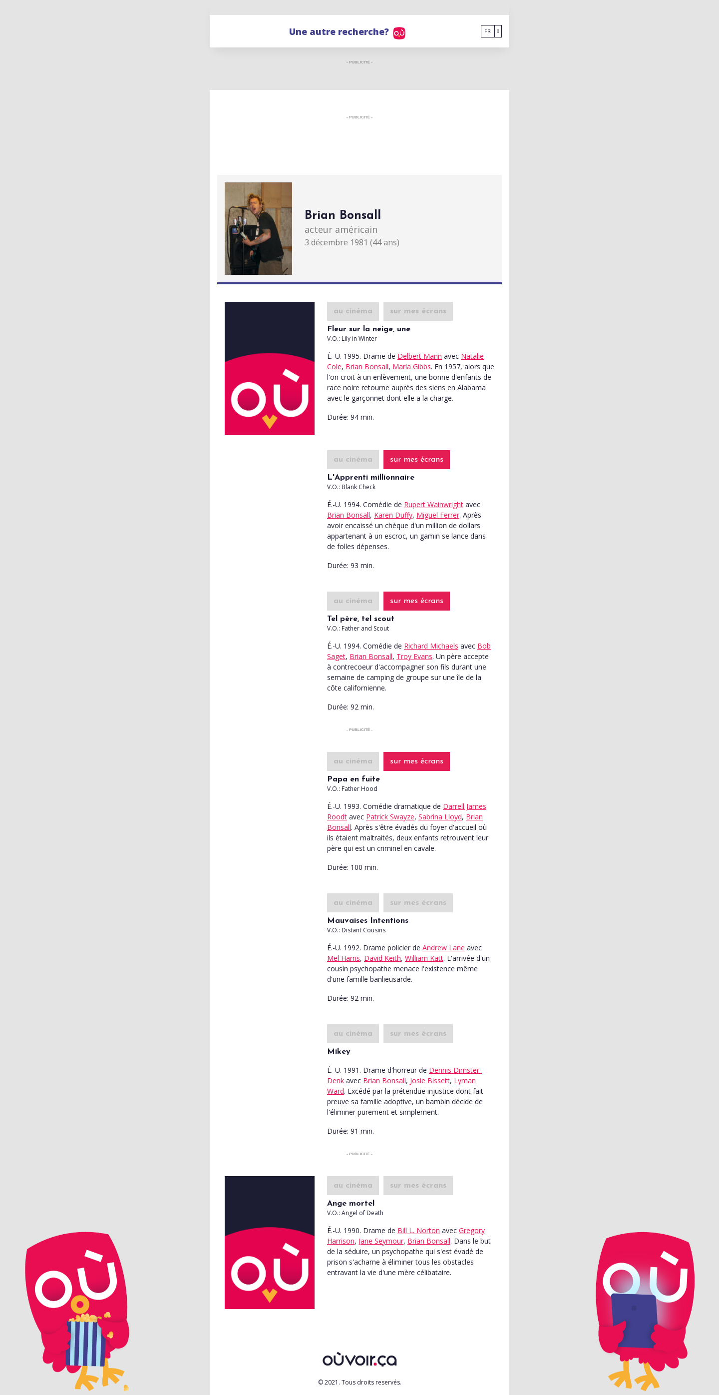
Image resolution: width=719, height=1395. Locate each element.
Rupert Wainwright (433, 504)
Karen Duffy (393, 515)
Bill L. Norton (418, 1230)
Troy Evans (414, 656)
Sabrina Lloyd (440, 816)
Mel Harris (343, 958)
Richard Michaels (431, 646)
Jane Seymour (381, 1241)
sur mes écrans (418, 311)
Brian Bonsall (367, 366)
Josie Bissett (430, 1080)
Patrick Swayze (390, 816)
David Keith (382, 958)
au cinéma (353, 311)
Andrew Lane (443, 947)
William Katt (424, 958)
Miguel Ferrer (437, 515)
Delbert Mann (419, 356)
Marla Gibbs (411, 366)
